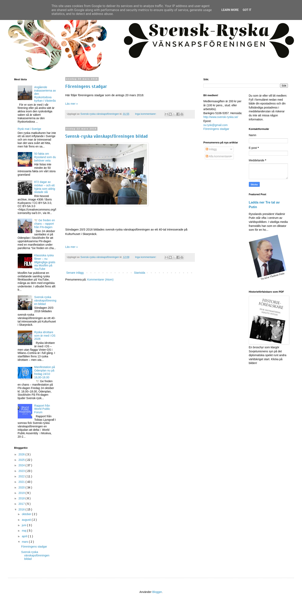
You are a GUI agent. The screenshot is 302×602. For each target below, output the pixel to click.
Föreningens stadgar (86, 86)
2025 (22, 459)
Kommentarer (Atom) (100, 279)
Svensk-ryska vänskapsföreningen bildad (106, 136)
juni (24, 525)
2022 (22, 476)
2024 (22, 465)
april (25, 536)
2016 (22, 509)
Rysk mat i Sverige (29, 128)
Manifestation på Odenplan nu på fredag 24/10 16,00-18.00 (44, 372)
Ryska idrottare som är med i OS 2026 (44, 336)
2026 (22, 454)
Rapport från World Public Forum (42, 409)
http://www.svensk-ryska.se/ (220, 117)
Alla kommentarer (218, 156)
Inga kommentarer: (146, 114)
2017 (22, 503)
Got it (247, 9)
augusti (27, 519)
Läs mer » (71, 103)
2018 (22, 498)
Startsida (139, 272)
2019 (22, 493)
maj (24, 530)
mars (25, 541)
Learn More (230, 9)
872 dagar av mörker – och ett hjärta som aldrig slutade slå (44, 187)
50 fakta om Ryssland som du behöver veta (45, 157)
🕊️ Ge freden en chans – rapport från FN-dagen (44, 224)
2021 (22, 481)
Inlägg (211, 149)
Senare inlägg (75, 272)
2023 (22, 471)
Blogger (157, 592)
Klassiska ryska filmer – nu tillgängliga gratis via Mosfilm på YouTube (44, 262)
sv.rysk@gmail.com (215, 125)
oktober (27, 514)
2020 (22, 487)
